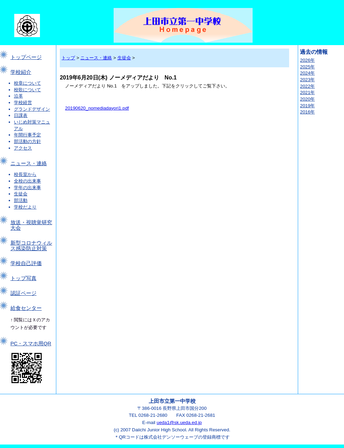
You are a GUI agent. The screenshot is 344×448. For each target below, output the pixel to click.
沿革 (18, 96)
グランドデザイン (32, 109)
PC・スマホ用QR (30, 343)
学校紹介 (20, 72)
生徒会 (20, 193)
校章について (27, 83)
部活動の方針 (27, 141)
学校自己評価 (26, 263)
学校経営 (23, 102)
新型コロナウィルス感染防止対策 (31, 245)
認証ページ (23, 293)
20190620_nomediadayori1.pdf (97, 108)
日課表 (20, 115)
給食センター (26, 308)
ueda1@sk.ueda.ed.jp (179, 422)
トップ (68, 57)
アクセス (23, 148)
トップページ (26, 57)
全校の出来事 (27, 181)
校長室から (25, 174)
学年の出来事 (27, 187)
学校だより (25, 207)
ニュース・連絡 (28, 163)
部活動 (20, 200)
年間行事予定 (27, 134)
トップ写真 (23, 278)
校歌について (27, 89)
